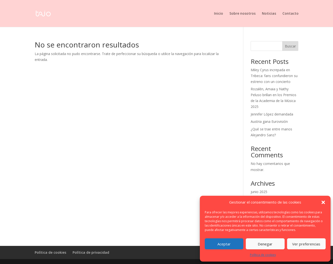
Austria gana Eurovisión (269, 121)
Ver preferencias (306, 243)
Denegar (265, 243)
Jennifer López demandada (272, 114)
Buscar (290, 46)
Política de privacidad (91, 252)
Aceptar (224, 243)
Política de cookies (263, 255)
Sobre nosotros (242, 14)
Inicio (218, 14)
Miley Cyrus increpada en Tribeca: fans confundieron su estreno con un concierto (274, 76)
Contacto (290, 14)
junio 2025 (259, 191)
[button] (323, 202)
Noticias (269, 14)
